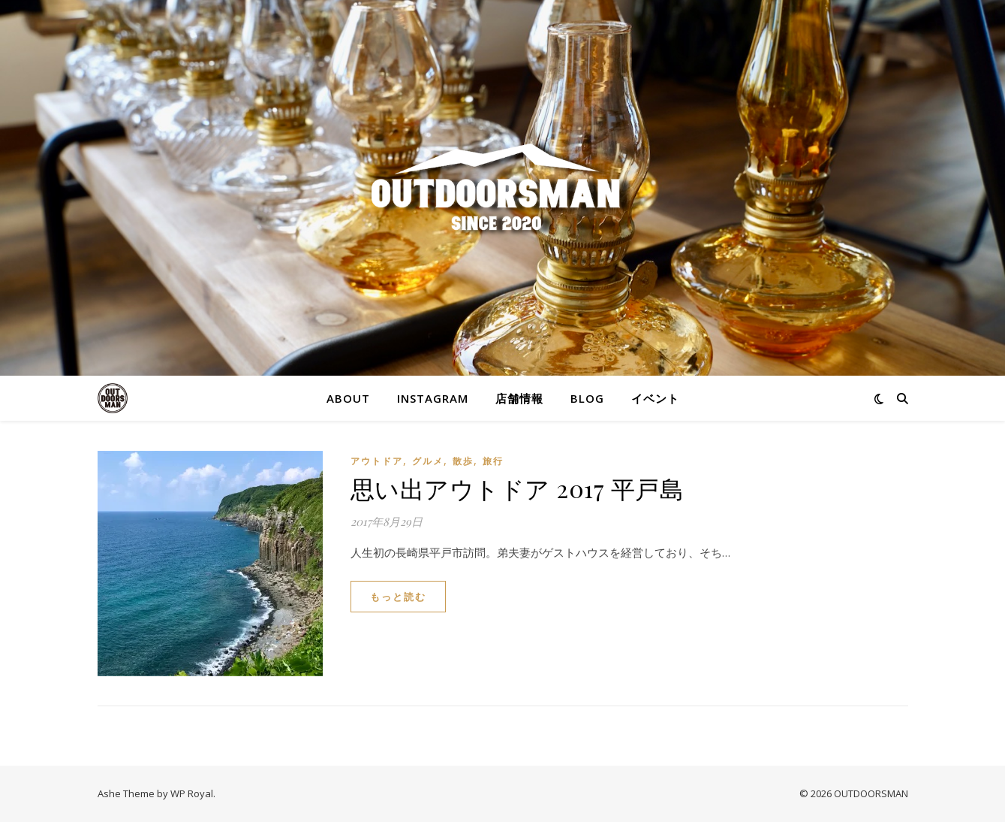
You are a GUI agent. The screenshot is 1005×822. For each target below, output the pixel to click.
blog (587, 398)
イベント (655, 398)
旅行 (493, 461)
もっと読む (398, 596)
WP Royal (191, 793)
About (348, 398)
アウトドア (377, 461)
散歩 (463, 461)
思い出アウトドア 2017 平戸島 (518, 488)
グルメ (428, 461)
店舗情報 (519, 398)
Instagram (432, 398)
